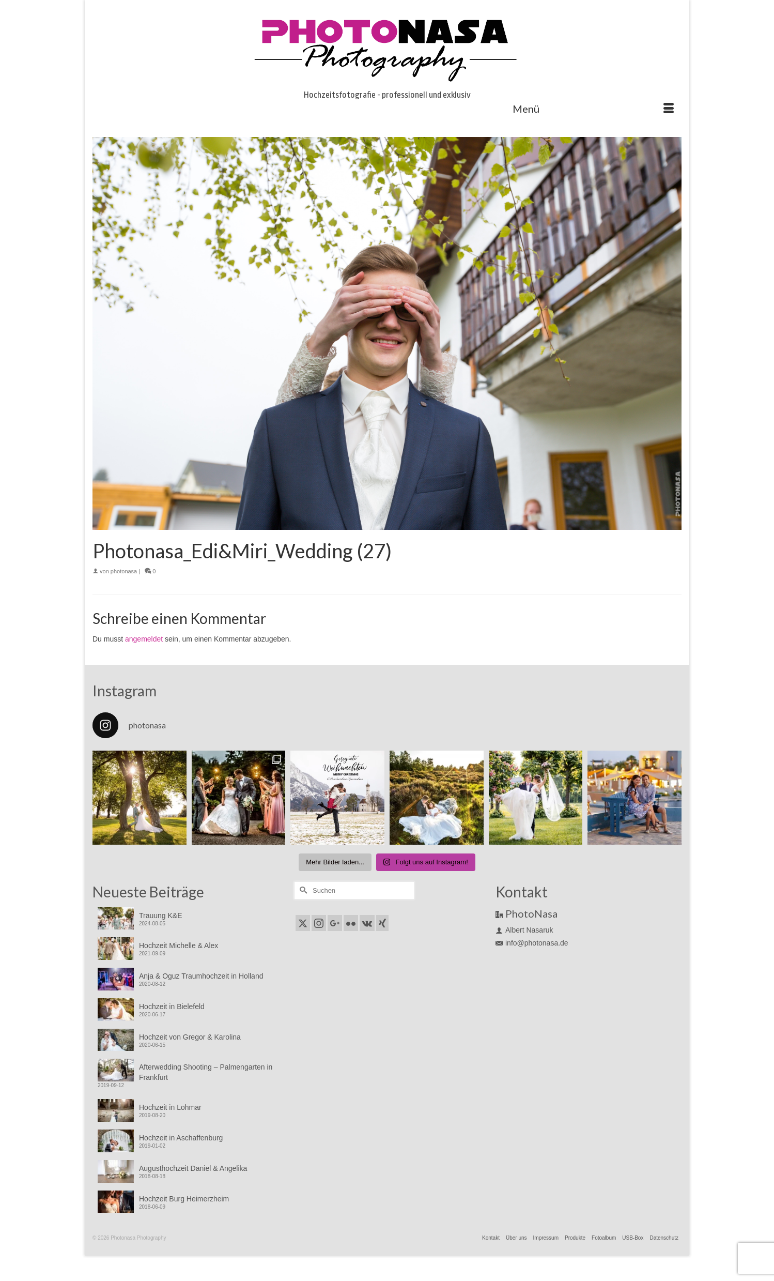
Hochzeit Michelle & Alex (178, 945)
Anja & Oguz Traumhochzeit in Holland (201, 976)
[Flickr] (351, 923)
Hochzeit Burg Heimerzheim (184, 1199)
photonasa (124, 571)
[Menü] (593, 108)
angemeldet (144, 639)
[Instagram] (319, 923)
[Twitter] (303, 923)
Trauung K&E (160, 915)
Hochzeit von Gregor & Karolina (190, 1037)
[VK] (367, 923)
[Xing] (382, 923)
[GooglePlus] (335, 923)
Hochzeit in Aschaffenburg (181, 1138)
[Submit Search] (301, 890)
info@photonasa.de (532, 943)
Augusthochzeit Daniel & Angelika (193, 1168)
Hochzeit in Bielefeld (172, 1006)
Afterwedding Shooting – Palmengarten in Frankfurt (205, 1072)
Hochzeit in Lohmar (170, 1107)
